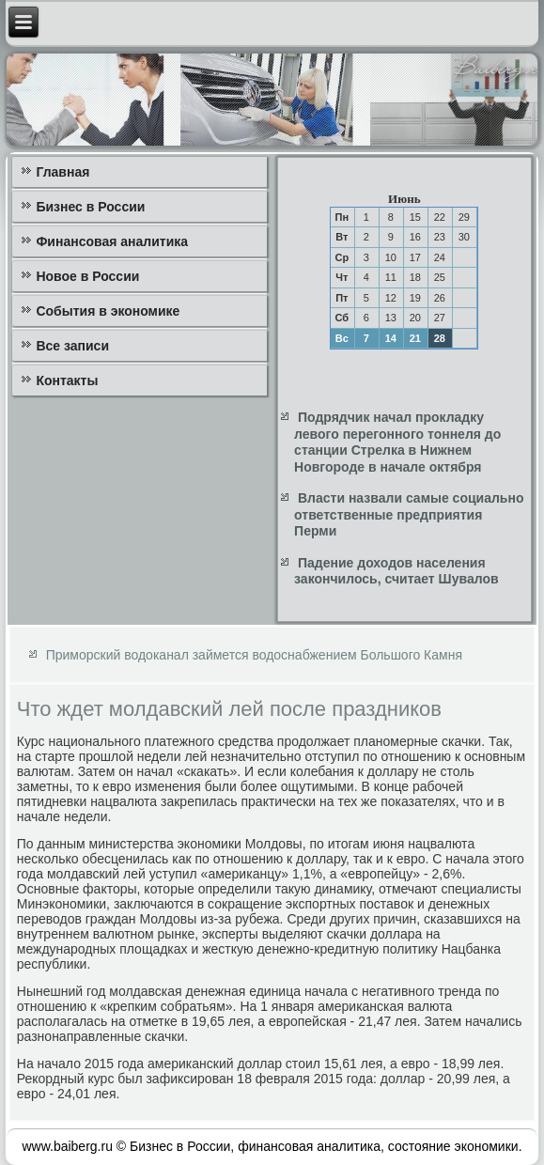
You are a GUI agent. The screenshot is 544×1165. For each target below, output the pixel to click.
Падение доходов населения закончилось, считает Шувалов (396, 571)
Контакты (67, 380)
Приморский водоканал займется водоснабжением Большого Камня (254, 654)
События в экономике (107, 310)
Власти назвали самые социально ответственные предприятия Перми (408, 514)
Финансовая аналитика (112, 241)
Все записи (72, 345)
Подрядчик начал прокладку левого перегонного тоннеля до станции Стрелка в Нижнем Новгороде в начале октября (397, 442)
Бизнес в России (90, 206)
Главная (62, 171)
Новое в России (87, 276)
